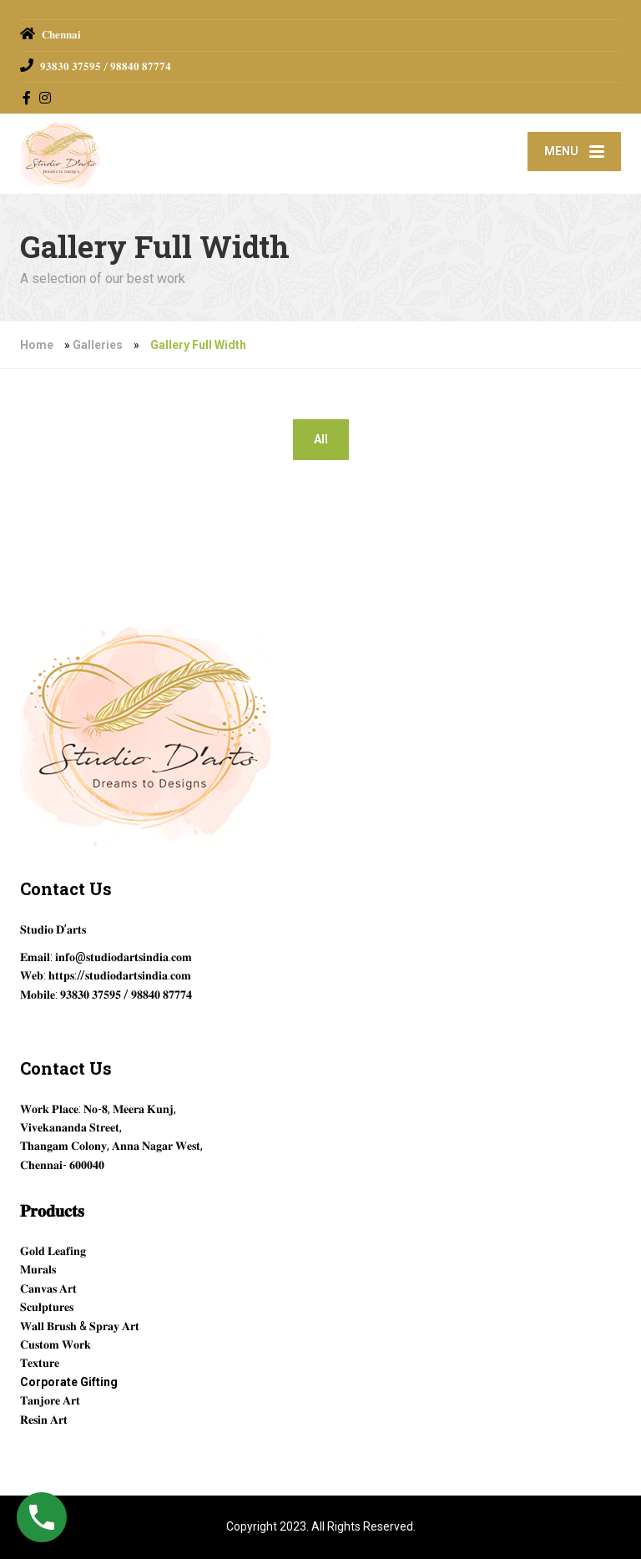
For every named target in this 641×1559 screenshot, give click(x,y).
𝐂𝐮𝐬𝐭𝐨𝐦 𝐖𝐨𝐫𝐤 (55, 1344)
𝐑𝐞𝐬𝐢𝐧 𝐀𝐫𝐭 (44, 1419)
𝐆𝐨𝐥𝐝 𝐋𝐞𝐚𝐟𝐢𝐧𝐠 (53, 1251)
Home (36, 345)
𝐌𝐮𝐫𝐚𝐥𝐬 (38, 1269)
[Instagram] (45, 97)
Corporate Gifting (69, 1382)
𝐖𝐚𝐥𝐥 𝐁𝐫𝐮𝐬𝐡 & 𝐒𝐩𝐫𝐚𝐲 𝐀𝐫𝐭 (79, 1326)
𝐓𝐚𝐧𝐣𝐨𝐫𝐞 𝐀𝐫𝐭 (50, 1400)
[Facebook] (27, 97)
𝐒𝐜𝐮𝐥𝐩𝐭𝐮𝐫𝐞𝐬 (46, 1307)
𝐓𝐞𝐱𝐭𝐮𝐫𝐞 (39, 1362)
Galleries (98, 345)
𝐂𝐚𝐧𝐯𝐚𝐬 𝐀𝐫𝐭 (48, 1288)
